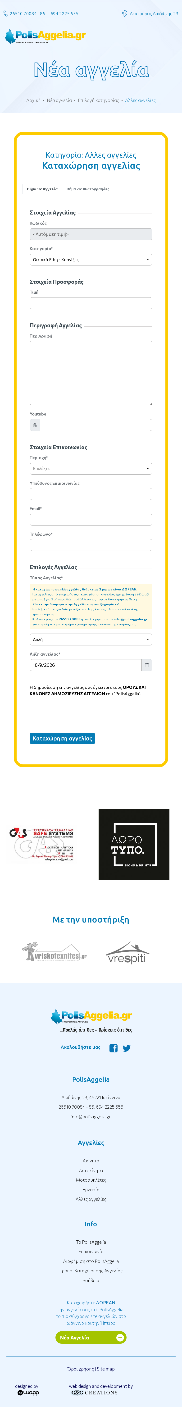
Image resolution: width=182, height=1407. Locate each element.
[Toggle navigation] (91, 36)
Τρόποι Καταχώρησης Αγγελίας (91, 1270)
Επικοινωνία (91, 1251)
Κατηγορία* (41, 248)
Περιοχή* (39, 457)
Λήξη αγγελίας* (45, 654)
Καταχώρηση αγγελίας (62, 738)
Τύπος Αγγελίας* (46, 577)
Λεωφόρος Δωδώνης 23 (154, 13)
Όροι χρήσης (80, 1368)
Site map (106, 1368)
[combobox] (91, 259)
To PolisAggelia (91, 1242)
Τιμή (34, 292)
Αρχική (33, 100)
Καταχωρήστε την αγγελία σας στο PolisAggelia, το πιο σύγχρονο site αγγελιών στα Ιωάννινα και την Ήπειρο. (91, 1313)
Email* (36, 508)
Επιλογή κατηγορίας (98, 100)
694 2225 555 (64, 13)
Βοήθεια (90, 1280)
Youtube (38, 413)
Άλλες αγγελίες (91, 1199)
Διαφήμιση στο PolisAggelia (91, 1261)
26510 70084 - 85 (27, 13)
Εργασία (91, 1189)
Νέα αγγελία (59, 100)
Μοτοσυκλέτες (91, 1180)
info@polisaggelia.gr (130, 619)
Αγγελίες (91, 1142)
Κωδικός (38, 223)
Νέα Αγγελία (74, 1337)
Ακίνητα (91, 1160)
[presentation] (66, 710)
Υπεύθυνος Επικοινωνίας (55, 483)
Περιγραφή (41, 335)
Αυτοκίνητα (91, 1170)
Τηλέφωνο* (41, 534)
